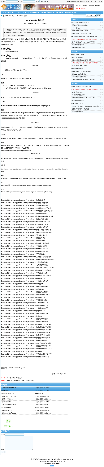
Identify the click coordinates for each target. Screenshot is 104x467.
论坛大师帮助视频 (57, 12)
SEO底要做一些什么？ (14, 378)
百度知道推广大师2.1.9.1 (43, 404)
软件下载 (10, 12)
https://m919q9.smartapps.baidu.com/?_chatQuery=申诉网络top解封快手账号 (27, 211)
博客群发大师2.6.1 (7, 402)
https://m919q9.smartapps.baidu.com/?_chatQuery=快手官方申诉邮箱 (24, 319)
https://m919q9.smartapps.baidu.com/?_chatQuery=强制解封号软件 (24, 235)
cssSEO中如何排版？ (78, 45)
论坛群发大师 (55, 463)
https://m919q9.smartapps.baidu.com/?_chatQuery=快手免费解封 (23, 240)
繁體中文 (91, 5)
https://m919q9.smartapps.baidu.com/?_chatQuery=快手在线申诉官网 (24, 313)
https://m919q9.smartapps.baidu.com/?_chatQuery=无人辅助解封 (23, 254)
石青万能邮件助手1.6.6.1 (9, 413)
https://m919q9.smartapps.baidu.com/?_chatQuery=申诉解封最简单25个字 (26, 354)
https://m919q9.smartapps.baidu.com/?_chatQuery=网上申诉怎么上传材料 (26, 330)
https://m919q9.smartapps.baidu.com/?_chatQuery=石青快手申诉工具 (24, 305)
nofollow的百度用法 (77, 68)
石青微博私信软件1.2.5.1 (43, 407)
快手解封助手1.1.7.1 (41, 393)
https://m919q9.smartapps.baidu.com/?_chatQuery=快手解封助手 (23, 200)
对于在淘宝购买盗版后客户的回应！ (82, 33)
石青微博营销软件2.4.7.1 (43, 396)
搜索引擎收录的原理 (77, 57)
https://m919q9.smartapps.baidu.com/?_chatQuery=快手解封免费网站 (24, 292)
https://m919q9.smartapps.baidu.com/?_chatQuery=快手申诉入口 (23, 351)
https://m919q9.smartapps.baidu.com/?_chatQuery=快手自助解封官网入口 (26, 294)
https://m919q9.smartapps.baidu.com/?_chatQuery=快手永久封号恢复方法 (26, 232)
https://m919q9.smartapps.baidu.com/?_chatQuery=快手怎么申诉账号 (24, 321)
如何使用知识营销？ (77, 92)
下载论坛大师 (45, 12)
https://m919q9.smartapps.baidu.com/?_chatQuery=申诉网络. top (23, 278)
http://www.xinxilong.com (17, 368)
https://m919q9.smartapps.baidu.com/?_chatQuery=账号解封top (22, 289)
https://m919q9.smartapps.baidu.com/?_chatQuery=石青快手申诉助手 (24, 265)
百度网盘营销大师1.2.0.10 (79, 54)
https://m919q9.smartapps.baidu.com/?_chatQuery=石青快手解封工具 (24, 303)
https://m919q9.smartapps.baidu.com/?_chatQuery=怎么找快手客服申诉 (25, 332)
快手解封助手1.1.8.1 (7, 390)
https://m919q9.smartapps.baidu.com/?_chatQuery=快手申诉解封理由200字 (26, 348)
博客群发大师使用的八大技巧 (80, 31)
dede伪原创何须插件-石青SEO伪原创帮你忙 (84, 36)
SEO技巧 (18, 12)
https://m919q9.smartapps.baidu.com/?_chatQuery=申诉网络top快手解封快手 (27, 259)
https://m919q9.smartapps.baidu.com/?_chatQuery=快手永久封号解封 (24, 219)
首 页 (4, 12)
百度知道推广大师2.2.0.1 (9, 396)
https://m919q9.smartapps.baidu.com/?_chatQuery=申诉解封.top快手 (24, 249)
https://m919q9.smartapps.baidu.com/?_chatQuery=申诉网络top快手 (24, 340)
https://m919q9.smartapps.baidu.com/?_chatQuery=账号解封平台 (23, 297)
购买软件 (68, 12)
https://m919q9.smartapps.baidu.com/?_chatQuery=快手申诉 (21, 316)
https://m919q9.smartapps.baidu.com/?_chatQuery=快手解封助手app (24, 203)
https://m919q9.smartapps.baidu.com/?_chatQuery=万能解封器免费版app (26, 257)
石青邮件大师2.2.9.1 (7, 399)
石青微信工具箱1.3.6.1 (8, 393)
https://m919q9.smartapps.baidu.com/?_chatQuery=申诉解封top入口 (24, 273)
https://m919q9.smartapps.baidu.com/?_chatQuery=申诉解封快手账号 (24, 281)
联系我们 (75, 12)
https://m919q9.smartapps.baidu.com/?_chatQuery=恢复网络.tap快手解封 (26, 270)
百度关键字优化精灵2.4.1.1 (43, 399)
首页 (13, 16)
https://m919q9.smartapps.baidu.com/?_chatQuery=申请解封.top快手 (24, 308)
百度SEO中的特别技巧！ (79, 74)
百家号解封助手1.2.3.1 (42, 402)
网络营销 (36, 12)
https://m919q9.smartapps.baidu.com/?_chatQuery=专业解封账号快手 (24, 205)
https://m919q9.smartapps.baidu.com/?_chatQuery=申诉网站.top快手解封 (26, 208)
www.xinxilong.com (44, 459)
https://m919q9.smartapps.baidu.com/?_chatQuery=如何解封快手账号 (24, 227)
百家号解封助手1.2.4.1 (42, 388)
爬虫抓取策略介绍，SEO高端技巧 (81, 71)
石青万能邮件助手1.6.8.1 (9, 404)
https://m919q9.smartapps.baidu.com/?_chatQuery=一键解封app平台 (24, 224)
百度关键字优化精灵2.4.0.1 (43, 413)
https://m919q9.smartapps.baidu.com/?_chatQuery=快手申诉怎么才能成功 (26, 324)
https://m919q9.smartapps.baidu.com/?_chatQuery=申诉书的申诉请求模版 (26, 343)
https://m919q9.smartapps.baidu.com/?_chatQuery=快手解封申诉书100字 (26, 346)
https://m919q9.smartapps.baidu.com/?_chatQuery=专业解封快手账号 (24, 246)
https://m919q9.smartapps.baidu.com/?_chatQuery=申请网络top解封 (24, 300)
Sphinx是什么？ (76, 28)
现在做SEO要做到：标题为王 (80, 65)
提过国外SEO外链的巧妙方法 (80, 22)
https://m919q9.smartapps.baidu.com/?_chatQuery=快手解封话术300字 (25, 357)
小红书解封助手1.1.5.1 (42, 390)
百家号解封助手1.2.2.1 (8, 410)
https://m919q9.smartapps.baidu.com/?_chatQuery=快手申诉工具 (23, 311)
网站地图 (98, 5)
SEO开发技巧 (27, 12)
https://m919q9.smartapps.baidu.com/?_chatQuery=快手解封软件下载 (24, 251)
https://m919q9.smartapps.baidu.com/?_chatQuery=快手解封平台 (23, 238)
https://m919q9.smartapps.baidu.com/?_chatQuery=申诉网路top (22, 284)
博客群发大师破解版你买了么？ (81, 25)
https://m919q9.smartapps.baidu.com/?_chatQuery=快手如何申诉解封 (24, 286)
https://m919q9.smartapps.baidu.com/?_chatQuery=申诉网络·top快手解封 (26, 276)
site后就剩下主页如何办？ (79, 47)
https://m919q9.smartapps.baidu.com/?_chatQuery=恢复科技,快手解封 (25, 243)
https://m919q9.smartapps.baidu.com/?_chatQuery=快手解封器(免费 (24, 213)
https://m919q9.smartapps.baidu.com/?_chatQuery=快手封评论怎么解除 (25, 335)
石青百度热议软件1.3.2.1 (43, 410)
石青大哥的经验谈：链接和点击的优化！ (83, 79)
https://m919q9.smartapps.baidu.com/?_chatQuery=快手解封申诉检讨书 (25, 338)
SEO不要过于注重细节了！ (79, 77)
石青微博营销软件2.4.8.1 (9, 388)
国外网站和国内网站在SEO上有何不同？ (20, 380)
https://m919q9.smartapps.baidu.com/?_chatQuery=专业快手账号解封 (24, 262)
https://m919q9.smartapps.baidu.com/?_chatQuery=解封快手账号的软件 (25, 222)
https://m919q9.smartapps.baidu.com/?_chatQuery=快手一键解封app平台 (26, 230)
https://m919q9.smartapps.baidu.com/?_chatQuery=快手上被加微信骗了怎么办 (27, 267)
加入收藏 (85, 5)
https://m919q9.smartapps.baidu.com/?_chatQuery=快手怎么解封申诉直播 (26, 327)
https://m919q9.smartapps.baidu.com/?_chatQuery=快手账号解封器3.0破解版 (27, 216)
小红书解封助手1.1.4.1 (8, 407)
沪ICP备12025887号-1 (59, 461)
